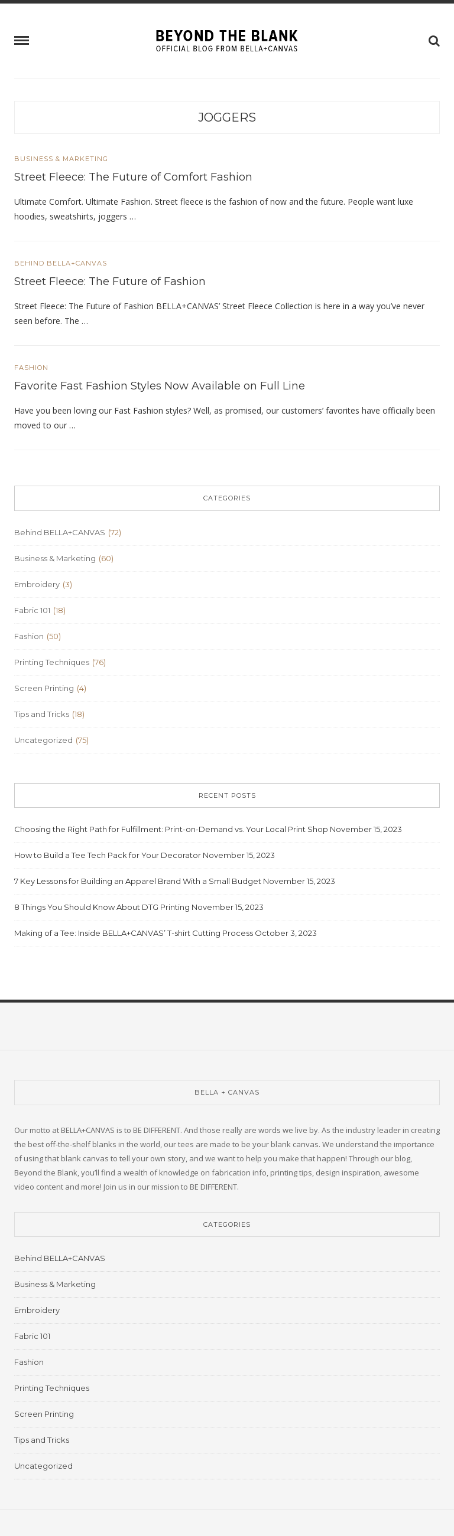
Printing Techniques (51, 662)
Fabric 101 (32, 610)
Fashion (31, 368)
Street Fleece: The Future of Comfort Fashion (133, 177)
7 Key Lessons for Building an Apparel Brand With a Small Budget (137, 881)
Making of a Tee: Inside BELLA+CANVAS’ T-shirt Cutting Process (133, 933)
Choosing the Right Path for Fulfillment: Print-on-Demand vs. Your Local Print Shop (171, 829)
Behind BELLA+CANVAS (60, 263)
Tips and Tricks (41, 714)
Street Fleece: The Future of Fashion (110, 281)
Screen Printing (44, 688)
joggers (227, 117)
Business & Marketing (61, 159)
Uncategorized (43, 740)
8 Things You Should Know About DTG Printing (102, 907)
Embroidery (37, 584)
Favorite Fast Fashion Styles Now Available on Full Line (159, 385)
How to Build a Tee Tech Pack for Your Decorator (107, 855)
